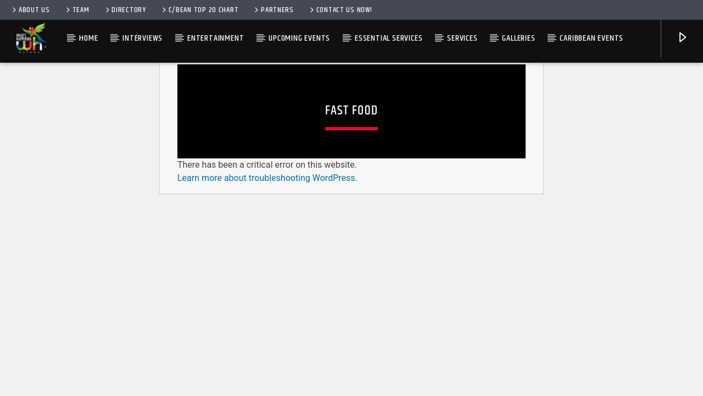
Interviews (142, 38)
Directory (125, 10)
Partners (273, 10)
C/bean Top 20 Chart (199, 10)
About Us (30, 10)
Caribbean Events (591, 38)
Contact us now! (340, 10)
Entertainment (215, 38)
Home (88, 38)
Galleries (518, 38)
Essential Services (388, 38)
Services (462, 38)
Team (77, 10)
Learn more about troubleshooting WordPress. (267, 328)
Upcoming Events (299, 38)
